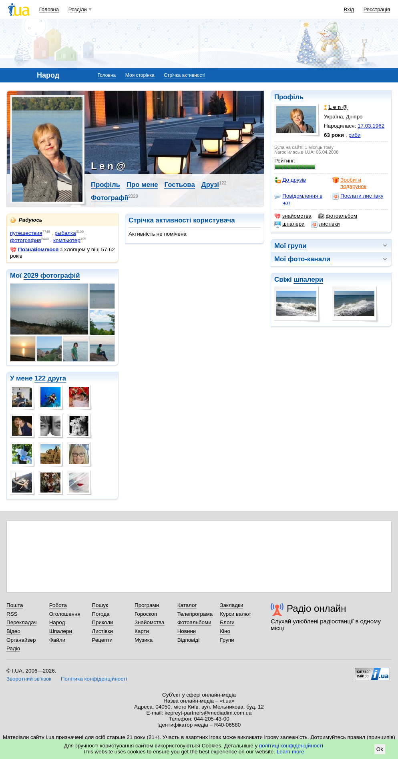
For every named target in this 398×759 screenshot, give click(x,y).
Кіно (225, 631)
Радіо (13, 648)
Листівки (102, 631)
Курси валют (235, 614)
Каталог (187, 605)
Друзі (210, 184)
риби (354, 135)
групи (297, 246)
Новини (186, 631)
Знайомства (150, 622)
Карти (142, 631)
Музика (144, 640)
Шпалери (60, 631)
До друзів (290, 180)
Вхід (349, 9)
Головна (49, 9)
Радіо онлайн (316, 608)
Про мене (142, 184)
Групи (227, 640)
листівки (325, 224)
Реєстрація (377, 9)
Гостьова (179, 184)
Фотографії (109, 198)
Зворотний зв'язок (28, 679)
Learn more (290, 752)
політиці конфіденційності (291, 746)
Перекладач (21, 622)
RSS (12, 614)
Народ (57, 622)
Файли (57, 640)
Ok (379, 749)
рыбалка (65, 233)
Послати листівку (357, 196)
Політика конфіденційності (94, 679)
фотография (25, 240)
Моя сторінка (140, 75)
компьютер (66, 240)
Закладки (231, 605)
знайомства (293, 216)
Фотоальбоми (194, 622)
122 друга (50, 378)
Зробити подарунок (349, 183)
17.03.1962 (371, 126)
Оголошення (64, 614)
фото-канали (309, 259)
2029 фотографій (52, 275)
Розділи (77, 9)
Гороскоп (146, 614)
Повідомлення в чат (298, 199)
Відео (13, 631)
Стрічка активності (184, 75)
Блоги (227, 622)
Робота (58, 605)
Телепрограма (195, 614)
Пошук (100, 605)
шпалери (289, 224)
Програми (147, 605)
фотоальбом (337, 216)
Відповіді (188, 640)
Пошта (14, 605)
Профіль (289, 97)
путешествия (26, 233)
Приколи (102, 622)
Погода (100, 614)
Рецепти (102, 640)
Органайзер (21, 640)
